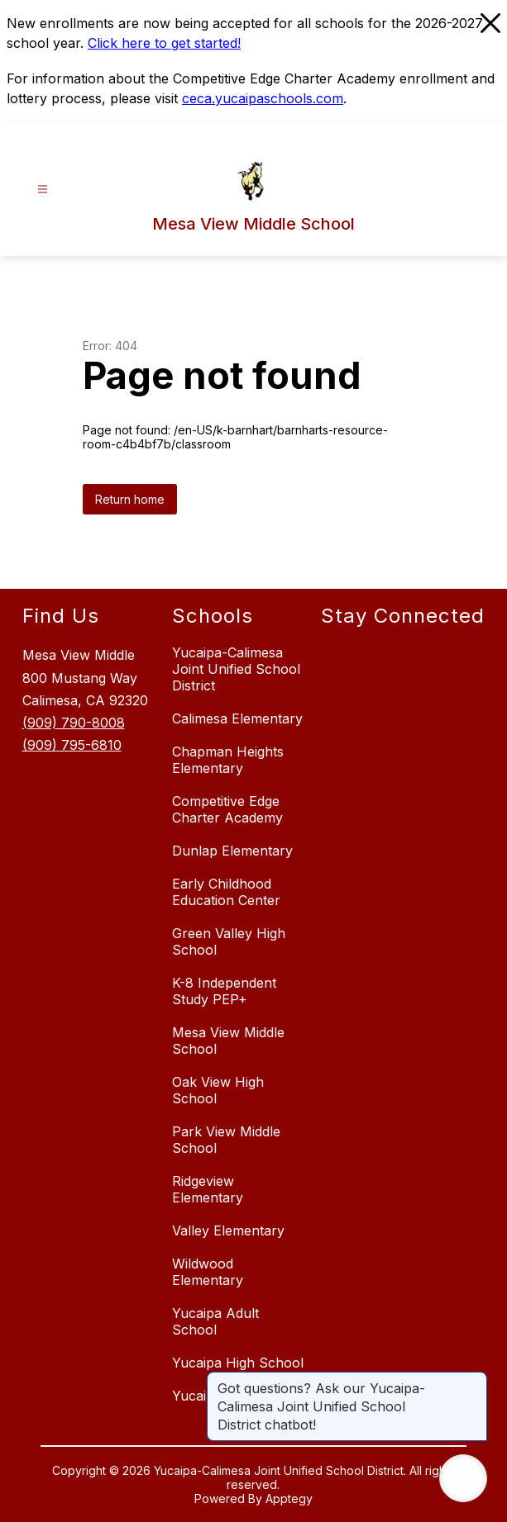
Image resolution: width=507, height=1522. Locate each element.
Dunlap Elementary (232, 850)
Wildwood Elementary (207, 1271)
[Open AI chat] (463, 1478)
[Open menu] (42, 189)
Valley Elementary (228, 1230)
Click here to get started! (164, 43)
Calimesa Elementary (237, 718)
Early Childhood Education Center (226, 891)
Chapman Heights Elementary (228, 759)
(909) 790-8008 (73, 722)
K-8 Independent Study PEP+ (224, 991)
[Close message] (474, 1380)
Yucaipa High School (238, 1362)
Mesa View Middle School (228, 1040)
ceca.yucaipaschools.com (262, 98)
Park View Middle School (226, 1139)
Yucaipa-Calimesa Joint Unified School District (236, 669)
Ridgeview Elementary (207, 1189)
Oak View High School (218, 1090)
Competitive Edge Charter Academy (227, 809)
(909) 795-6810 (72, 745)
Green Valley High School (228, 941)
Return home (130, 499)
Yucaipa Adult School (215, 1321)
